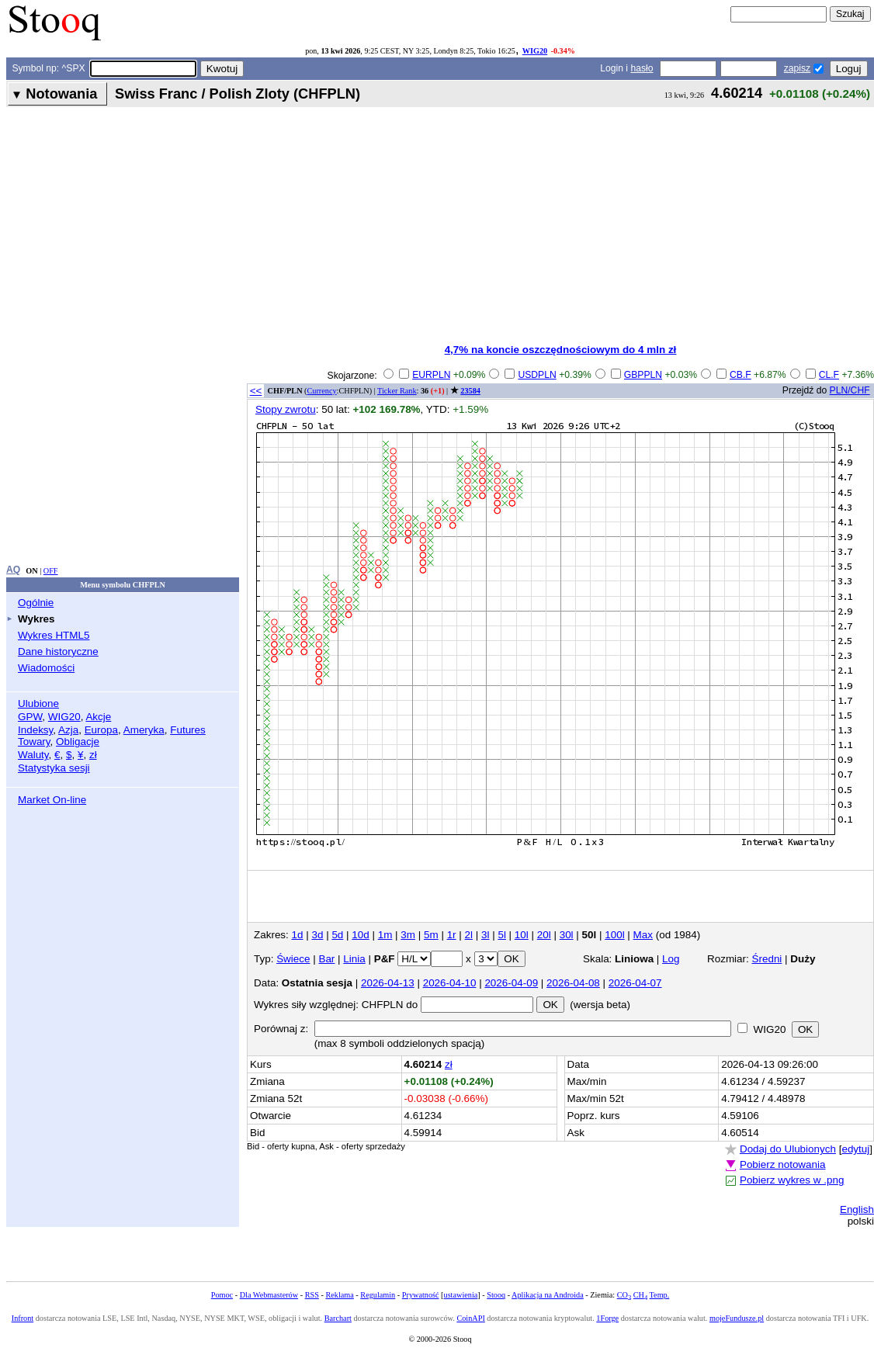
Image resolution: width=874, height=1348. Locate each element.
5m (431, 935)
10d (360, 935)
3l (485, 935)
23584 (470, 390)
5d (337, 935)
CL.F (829, 374)
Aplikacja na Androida (548, 1295)
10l (522, 935)
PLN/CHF (850, 390)
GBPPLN (643, 374)
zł (93, 755)
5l (501, 935)
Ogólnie (36, 602)
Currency (322, 390)
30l (567, 935)
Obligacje (77, 741)
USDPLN (537, 374)
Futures (188, 730)
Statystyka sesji (54, 768)
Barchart (338, 1318)
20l (544, 935)
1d (297, 935)
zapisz (797, 68)
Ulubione (38, 703)
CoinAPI (470, 1318)
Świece (293, 959)
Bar (326, 959)
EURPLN (431, 374)
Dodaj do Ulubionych (788, 1149)
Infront (22, 1318)
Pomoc (222, 1295)
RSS (312, 1295)
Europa (101, 730)
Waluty (33, 755)
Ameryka (144, 730)
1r (451, 935)
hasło (641, 68)
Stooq (496, 1295)
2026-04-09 (511, 983)
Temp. (660, 1295)
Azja (68, 730)
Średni (767, 959)
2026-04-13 (387, 983)
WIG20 (534, 51)
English (857, 1209)
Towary (34, 741)
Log (670, 959)
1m (385, 935)
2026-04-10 (450, 983)
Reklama (339, 1295)
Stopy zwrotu (285, 409)
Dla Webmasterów (269, 1295)
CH (640, 1295)
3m (408, 935)
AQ (13, 569)
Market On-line (52, 800)
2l (469, 935)
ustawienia (461, 1295)
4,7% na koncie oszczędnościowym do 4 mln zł (561, 349)
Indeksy (35, 730)
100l (614, 935)
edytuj (855, 1149)
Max (643, 935)
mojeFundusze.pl (736, 1318)
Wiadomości (46, 668)
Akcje (98, 717)
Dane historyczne (58, 651)
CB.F (740, 374)
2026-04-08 (573, 983)
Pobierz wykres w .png (792, 1180)
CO (624, 1295)
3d (317, 935)
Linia (354, 959)
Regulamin (377, 1295)
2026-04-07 (635, 983)
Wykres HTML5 (53, 635)
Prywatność (420, 1295)
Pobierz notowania (783, 1164)
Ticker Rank (397, 390)
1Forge (607, 1318)
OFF (50, 571)
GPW (30, 717)
